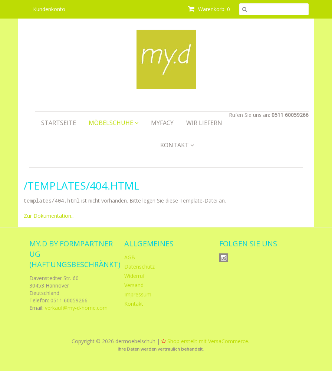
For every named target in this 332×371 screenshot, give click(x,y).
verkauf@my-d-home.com (76, 307)
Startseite (58, 123)
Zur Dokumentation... (49, 215)
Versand (134, 284)
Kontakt (177, 145)
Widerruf (134, 275)
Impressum (137, 294)
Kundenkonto (49, 9)
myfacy (162, 123)
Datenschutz (139, 266)
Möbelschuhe (113, 123)
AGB (129, 256)
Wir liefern (204, 123)
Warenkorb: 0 (209, 9)
